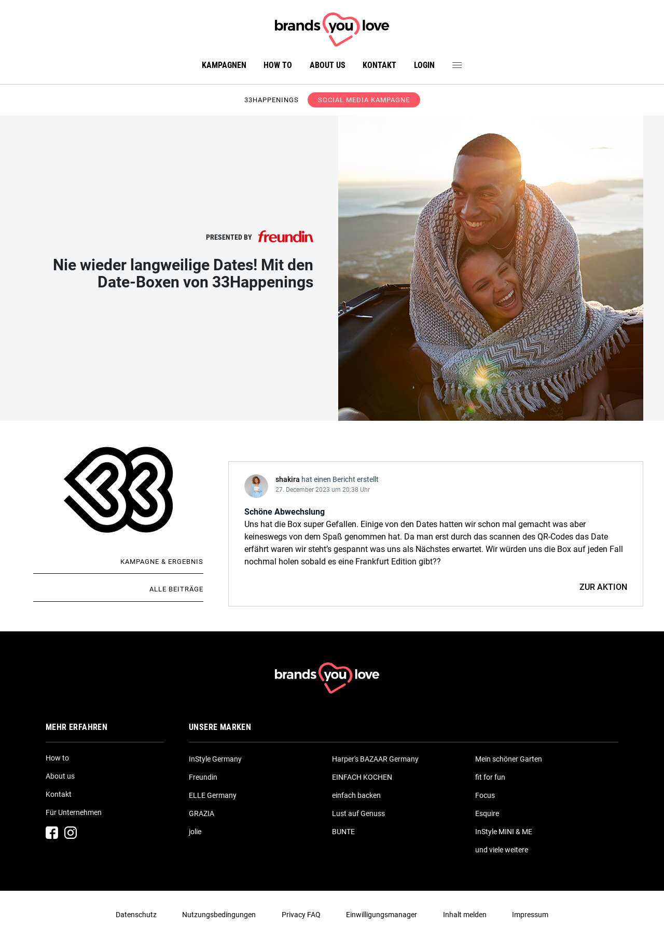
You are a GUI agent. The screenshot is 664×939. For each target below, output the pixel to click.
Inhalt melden (465, 914)
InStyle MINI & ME (503, 831)
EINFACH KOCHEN (362, 777)
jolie (195, 831)
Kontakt (379, 65)
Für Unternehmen (74, 812)
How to (278, 65)
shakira (287, 479)
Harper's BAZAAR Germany (375, 759)
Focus (485, 795)
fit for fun (490, 777)
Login (424, 65)
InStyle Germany (215, 759)
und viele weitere (501, 850)
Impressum (530, 914)
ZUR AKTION (603, 587)
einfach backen (356, 795)
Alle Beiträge (176, 589)
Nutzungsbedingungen (219, 914)
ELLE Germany (213, 795)
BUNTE (343, 831)
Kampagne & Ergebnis (161, 561)
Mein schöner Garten (508, 759)
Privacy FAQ (301, 914)
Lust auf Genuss (358, 813)
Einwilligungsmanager (381, 914)
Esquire (487, 813)
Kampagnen (224, 65)
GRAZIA (201, 813)
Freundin (203, 777)
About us (327, 65)
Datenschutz (136, 914)
